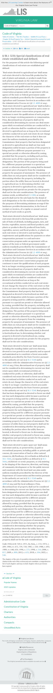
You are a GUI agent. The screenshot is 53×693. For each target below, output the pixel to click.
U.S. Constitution (26, 654)
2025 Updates (10, 587)
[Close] (51, 2)
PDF (21, 48)
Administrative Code (14, 601)
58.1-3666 (6, 458)
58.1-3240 (31, 359)
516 (39, 549)
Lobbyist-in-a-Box (31, 683)
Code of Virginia (11, 26)
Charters (8, 612)
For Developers (26, 659)
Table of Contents (8, 37)
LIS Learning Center (15, 2)
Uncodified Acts (12, 627)
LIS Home (21, 683)
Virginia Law (26, 20)
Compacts (9, 622)
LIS (16, 11)
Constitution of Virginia (16, 606)
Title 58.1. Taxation (22, 37)
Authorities (10, 617)
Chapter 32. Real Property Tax (13, 39)
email (27, 48)
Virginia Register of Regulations (26, 652)
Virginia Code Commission (26, 649)
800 (15, 552)
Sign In (37, 690)
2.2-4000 (36, 103)
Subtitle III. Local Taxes (38, 37)
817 (4, 552)
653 (27, 552)
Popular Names (10, 582)
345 (4, 555)
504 (38, 552)
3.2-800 (32, 195)
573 (27, 549)
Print (15, 48)
